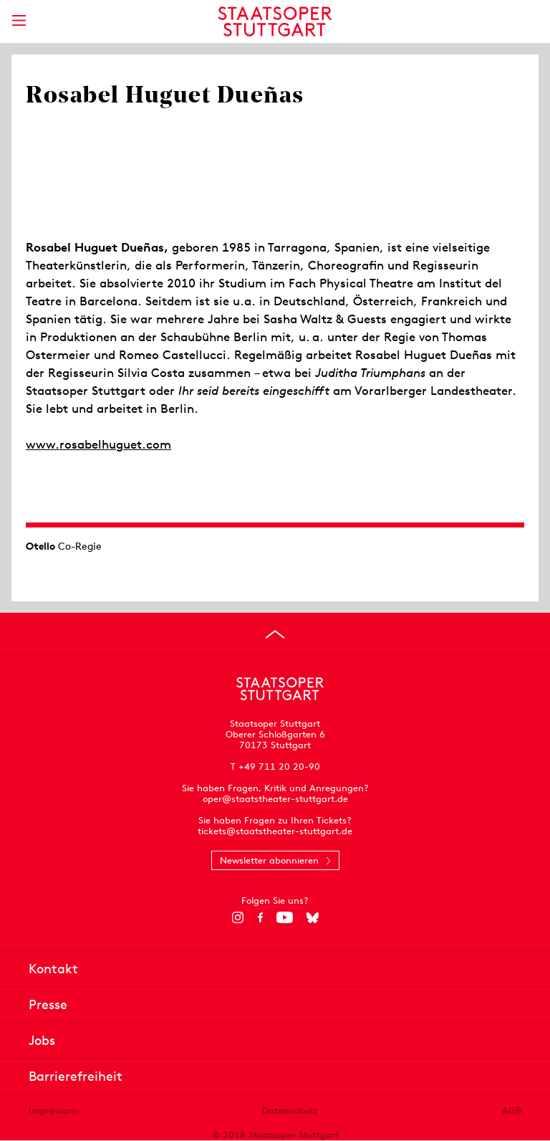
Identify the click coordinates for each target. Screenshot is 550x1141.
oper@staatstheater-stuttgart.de (275, 799)
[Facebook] (260, 917)
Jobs (42, 1040)
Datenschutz (289, 1110)
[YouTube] (284, 917)
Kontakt (53, 968)
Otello (40, 546)
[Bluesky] (313, 917)
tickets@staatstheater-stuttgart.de (275, 831)
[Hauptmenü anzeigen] (18, 20)
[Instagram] (238, 917)
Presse (48, 1004)
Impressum (53, 1110)
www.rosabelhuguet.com (98, 444)
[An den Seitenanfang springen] (275, 634)
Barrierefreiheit (75, 1076)
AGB (511, 1110)
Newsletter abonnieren (269, 860)
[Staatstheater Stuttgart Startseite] (275, 21)
